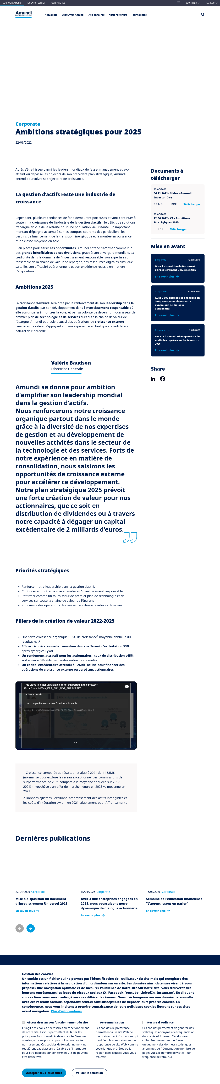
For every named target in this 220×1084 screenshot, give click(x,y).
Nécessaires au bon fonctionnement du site (57, 1022)
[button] (178, 3)
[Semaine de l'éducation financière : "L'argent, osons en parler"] (175, 868)
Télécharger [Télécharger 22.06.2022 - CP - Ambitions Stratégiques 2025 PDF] (175, 229)
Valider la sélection (89, 1073)
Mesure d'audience (160, 1022)
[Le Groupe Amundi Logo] (23, 14)
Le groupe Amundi (12, 3)
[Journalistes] (139, 14)
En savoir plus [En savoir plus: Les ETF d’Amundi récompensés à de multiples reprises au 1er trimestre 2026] (164, 350)
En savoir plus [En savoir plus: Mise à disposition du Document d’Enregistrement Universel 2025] (164, 276)
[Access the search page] (203, 14)
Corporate (27, 124)
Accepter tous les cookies (44, 1073)
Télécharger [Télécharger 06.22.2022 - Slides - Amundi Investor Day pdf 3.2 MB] (192, 204)
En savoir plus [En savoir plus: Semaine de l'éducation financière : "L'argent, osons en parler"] (156, 911)
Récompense (162, 330)
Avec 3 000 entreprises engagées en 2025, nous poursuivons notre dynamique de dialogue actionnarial (110, 903)
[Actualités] (51, 14)
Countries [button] (193, 3)
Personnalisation (112, 1022)
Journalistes (58, 3)
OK (76, 742)
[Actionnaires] (96, 14)
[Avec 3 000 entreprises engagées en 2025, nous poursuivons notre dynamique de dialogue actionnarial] (110, 868)
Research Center (36, 3)
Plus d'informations (66, 1011)
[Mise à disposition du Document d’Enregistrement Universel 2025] (44, 868)
